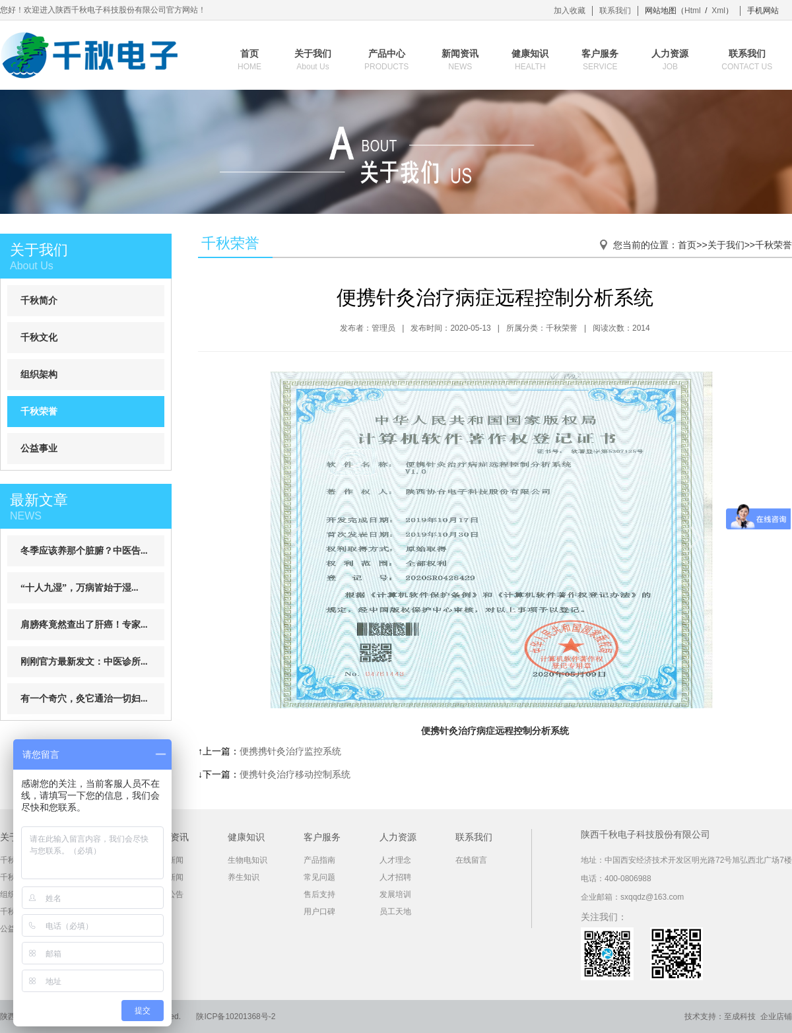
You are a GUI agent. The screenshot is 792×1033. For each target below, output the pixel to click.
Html (692, 10)
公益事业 (38, 448)
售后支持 (319, 894)
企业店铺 (776, 1016)
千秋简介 (38, 301)
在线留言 (471, 860)
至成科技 (740, 1016)
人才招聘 (395, 877)
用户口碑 (319, 911)
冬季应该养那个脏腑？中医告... (84, 551)
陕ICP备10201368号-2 (235, 1016)
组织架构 (38, 375)
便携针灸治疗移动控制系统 (295, 774)
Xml (718, 10)
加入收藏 (569, 10)
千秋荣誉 (38, 412)
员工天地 (395, 911)
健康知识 (530, 60)
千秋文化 (38, 338)
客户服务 (599, 60)
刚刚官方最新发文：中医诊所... (84, 662)
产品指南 (319, 860)
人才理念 (395, 860)
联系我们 (615, 10)
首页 (249, 60)
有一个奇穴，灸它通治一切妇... (84, 699)
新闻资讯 (460, 60)
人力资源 (669, 60)
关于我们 (312, 60)
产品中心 (386, 60)
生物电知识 (247, 860)
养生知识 (243, 877)
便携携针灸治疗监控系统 (290, 751)
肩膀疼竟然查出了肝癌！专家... (84, 625)
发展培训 (395, 894)
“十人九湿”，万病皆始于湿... (79, 588)
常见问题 (319, 877)
